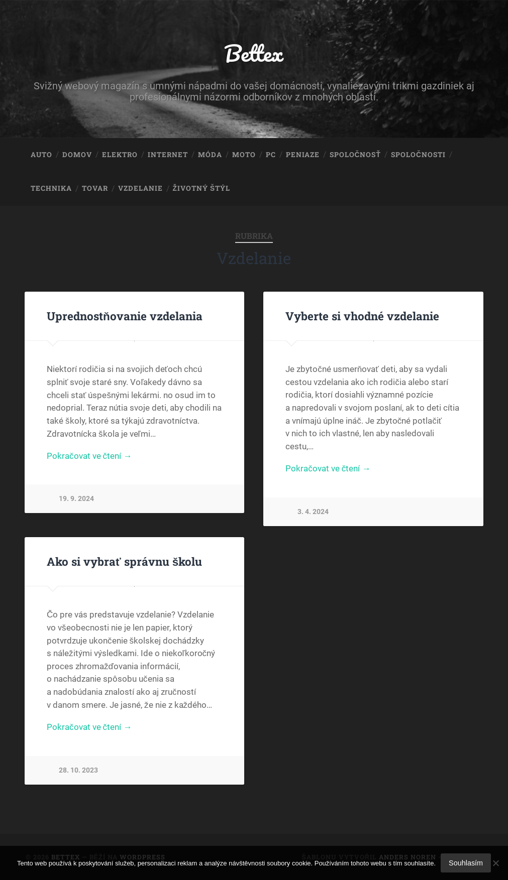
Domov (77, 154)
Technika (51, 188)
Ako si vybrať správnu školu (124, 561)
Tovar (95, 188)
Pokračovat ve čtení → (89, 456)
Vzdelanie (140, 188)
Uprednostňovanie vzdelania (124, 315)
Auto (41, 154)
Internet (168, 154)
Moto (244, 154)
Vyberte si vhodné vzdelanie (362, 315)
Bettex (253, 53)
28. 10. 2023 (78, 770)
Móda (210, 154)
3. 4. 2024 (313, 512)
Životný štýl (202, 188)
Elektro (120, 154)
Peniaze (303, 154)
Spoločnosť (355, 154)
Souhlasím (466, 863)
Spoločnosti (418, 154)
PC (271, 154)
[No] (495, 863)
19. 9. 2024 (76, 498)
